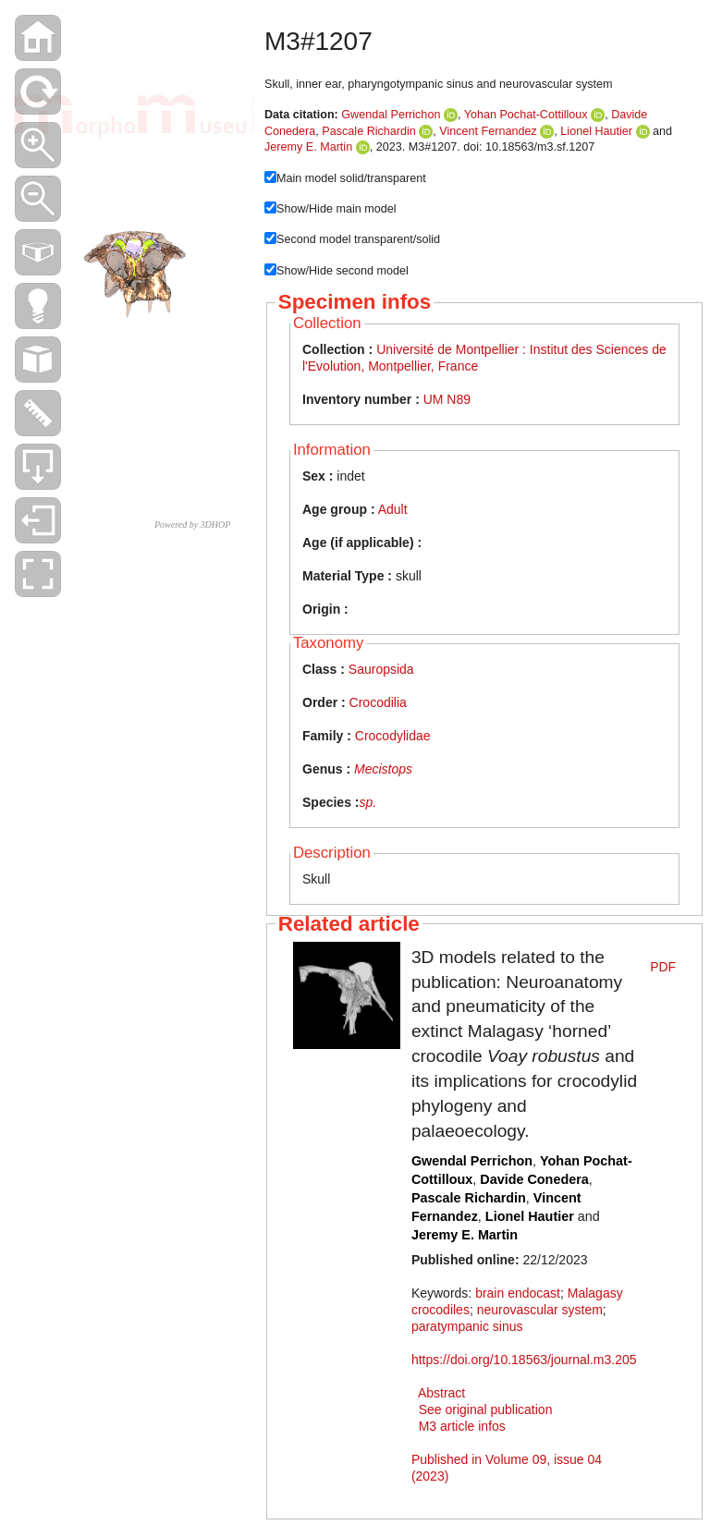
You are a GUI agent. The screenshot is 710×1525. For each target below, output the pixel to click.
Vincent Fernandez (488, 131)
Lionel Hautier (596, 131)
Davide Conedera (534, 1179)
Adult (393, 509)
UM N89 (447, 399)
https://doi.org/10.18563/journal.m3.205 (524, 1359)
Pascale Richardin (369, 131)
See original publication (486, 1409)
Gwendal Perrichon (390, 114)
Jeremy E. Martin (308, 146)
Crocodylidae (393, 735)
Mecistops (383, 769)
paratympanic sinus (467, 1326)
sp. (367, 802)
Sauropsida (381, 669)
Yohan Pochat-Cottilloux (526, 114)
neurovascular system (540, 1309)
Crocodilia (378, 702)
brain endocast (517, 1293)
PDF (663, 966)
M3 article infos (462, 1426)
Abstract (441, 1392)
